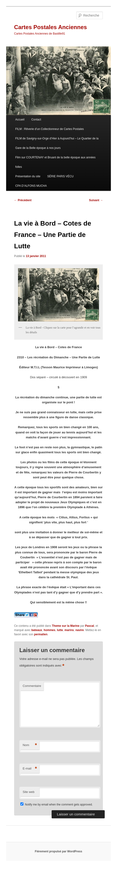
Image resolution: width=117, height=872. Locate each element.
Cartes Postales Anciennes (50, 27)
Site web (29, 792)
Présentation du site (27, 176)
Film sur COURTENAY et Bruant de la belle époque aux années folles (55, 162)
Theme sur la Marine (65, 625)
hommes (49, 630)
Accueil (19, 119)
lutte (60, 630)
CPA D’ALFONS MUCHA (31, 185)
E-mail (30, 768)
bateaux (36, 630)
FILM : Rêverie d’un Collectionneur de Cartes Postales (49, 129)
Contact (36, 119)
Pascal (89, 625)
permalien (41, 634)
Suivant (96, 200)
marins (69, 630)
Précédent (23, 200)
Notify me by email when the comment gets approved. (56, 804)
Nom (30, 745)
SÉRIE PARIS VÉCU (60, 176)
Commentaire (32, 686)
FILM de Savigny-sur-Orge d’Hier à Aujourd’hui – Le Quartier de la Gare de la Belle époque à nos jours (57, 143)
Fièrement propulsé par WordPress (58, 851)
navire (79, 630)
